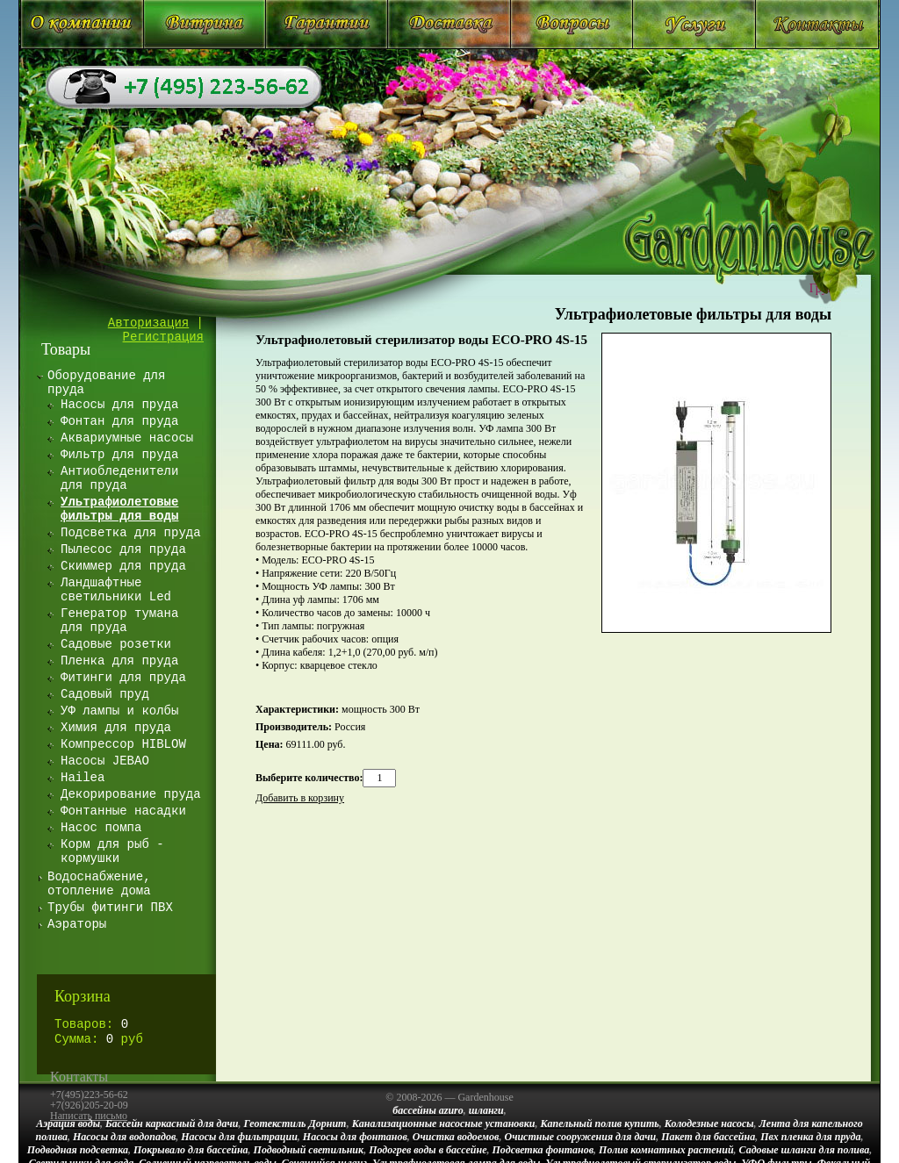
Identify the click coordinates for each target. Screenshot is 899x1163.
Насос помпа (101, 828)
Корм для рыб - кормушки (112, 851)
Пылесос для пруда (123, 549)
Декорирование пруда (131, 794)
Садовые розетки (116, 644)
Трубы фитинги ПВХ (110, 908)
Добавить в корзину (299, 798)
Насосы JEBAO (105, 761)
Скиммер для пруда (123, 566)
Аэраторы (76, 924)
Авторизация (148, 323)
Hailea (82, 778)
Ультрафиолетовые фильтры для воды (693, 314)
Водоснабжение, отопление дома (99, 884)
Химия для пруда (116, 728)
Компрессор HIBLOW (123, 744)
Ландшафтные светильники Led (116, 590)
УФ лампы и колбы (119, 711)
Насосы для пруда (119, 405)
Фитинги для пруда (123, 678)
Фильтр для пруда (119, 455)
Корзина (82, 996)
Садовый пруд (105, 694)
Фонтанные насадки (123, 811)
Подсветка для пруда (131, 533)
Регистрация (163, 337)
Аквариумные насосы (127, 438)
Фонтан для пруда (119, 421)
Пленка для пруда (119, 661)
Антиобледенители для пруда (119, 478)
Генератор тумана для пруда (119, 621)
